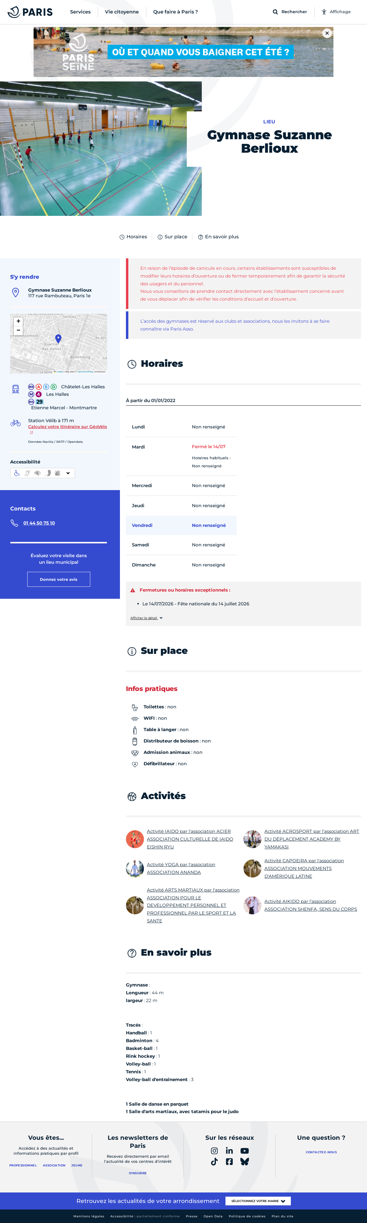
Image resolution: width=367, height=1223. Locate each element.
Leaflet (58, 371)
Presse (192, 1216)
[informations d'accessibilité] (42, 473)
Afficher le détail (144, 618)
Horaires (133, 237)
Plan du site (283, 1216)
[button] (58, 339)
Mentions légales (88, 1216)
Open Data (213, 1216)
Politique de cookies (247, 1216)
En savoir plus (218, 237)
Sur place (172, 237)
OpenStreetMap (85, 371)
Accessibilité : (145, 1216)
